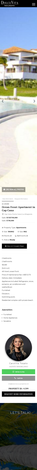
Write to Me (18, 372)
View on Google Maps (14, 246)
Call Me (18, 378)
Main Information (7, 199)
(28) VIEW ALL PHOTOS (13, 189)
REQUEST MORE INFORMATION (18, 394)
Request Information (21, 199)
